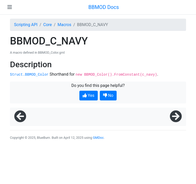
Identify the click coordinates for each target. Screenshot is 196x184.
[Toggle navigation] (9, 7)
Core (47, 24)
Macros (64, 24)
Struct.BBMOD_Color (29, 75)
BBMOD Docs (103, 7)
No (108, 95)
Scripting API (26, 24)
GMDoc (98, 138)
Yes (88, 95)
